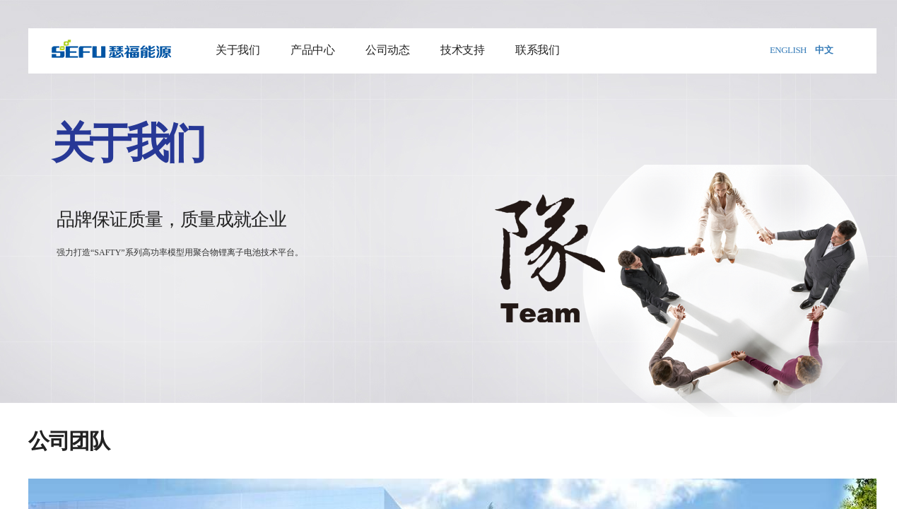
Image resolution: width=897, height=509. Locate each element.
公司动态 (387, 50)
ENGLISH (788, 50)
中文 (824, 50)
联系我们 (537, 50)
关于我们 (237, 50)
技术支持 (462, 50)
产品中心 (312, 50)
